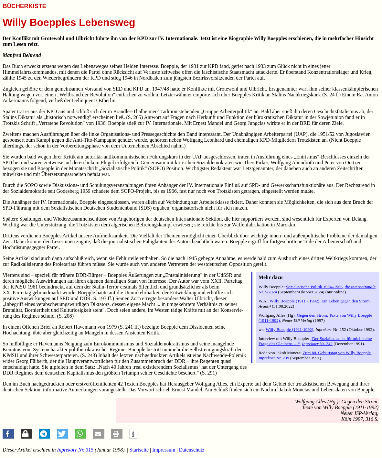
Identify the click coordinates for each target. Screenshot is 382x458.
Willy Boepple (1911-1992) (289, 329)
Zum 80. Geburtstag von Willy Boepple (336, 352)
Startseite (139, 450)
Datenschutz (192, 450)
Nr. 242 (317, 343)
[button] (8, 434)
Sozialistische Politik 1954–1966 (314, 286)
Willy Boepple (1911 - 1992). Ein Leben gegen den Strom (319, 301)
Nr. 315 (75, 450)
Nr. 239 (274, 357)
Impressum (163, 450)
